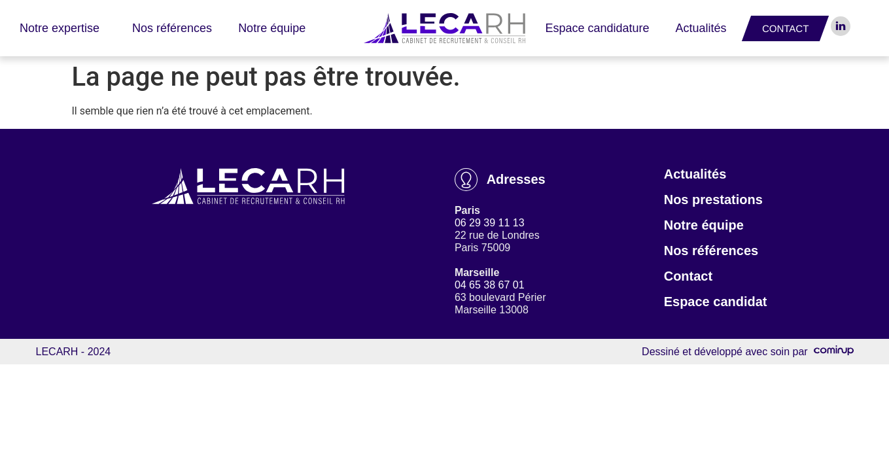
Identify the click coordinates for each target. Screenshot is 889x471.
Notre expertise (63, 28)
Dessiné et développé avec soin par (747, 351)
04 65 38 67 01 (490, 284)
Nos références (172, 28)
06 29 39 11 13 (490, 222)
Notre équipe (271, 28)
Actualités (701, 28)
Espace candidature (597, 28)
